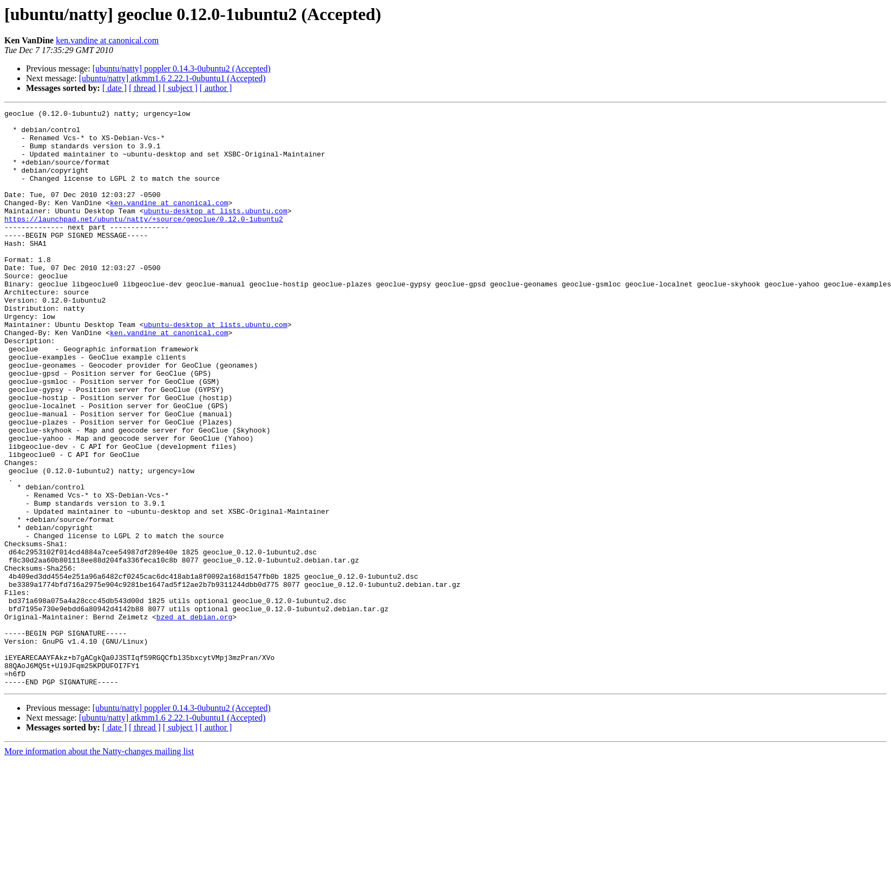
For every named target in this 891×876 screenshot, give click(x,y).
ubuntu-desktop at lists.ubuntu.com (215, 232)
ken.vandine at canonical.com (107, 40)
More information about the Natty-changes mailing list (99, 866)
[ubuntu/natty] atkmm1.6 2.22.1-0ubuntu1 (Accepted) (172, 78)
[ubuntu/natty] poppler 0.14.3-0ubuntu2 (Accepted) (182, 68)
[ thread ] (145, 88)
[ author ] (216, 88)
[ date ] (114, 88)
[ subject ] (180, 88)
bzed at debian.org (194, 719)
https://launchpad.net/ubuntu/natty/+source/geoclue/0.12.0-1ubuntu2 (143, 241)
